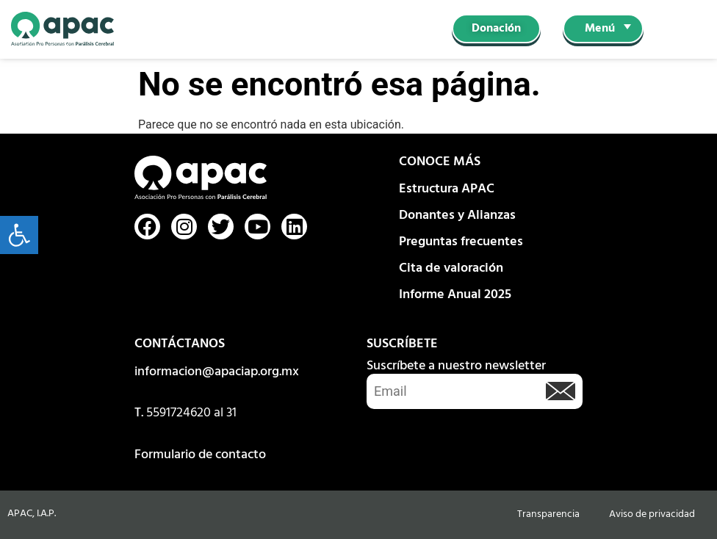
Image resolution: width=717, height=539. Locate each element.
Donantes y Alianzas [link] (457, 215)
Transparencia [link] (548, 514)
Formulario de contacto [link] (200, 455)
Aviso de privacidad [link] (652, 514)
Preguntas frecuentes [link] (461, 242)
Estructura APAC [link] (446, 189)
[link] (19, 235)
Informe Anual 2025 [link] (455, 294)
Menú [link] (600, 28)
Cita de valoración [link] (451, 268)
